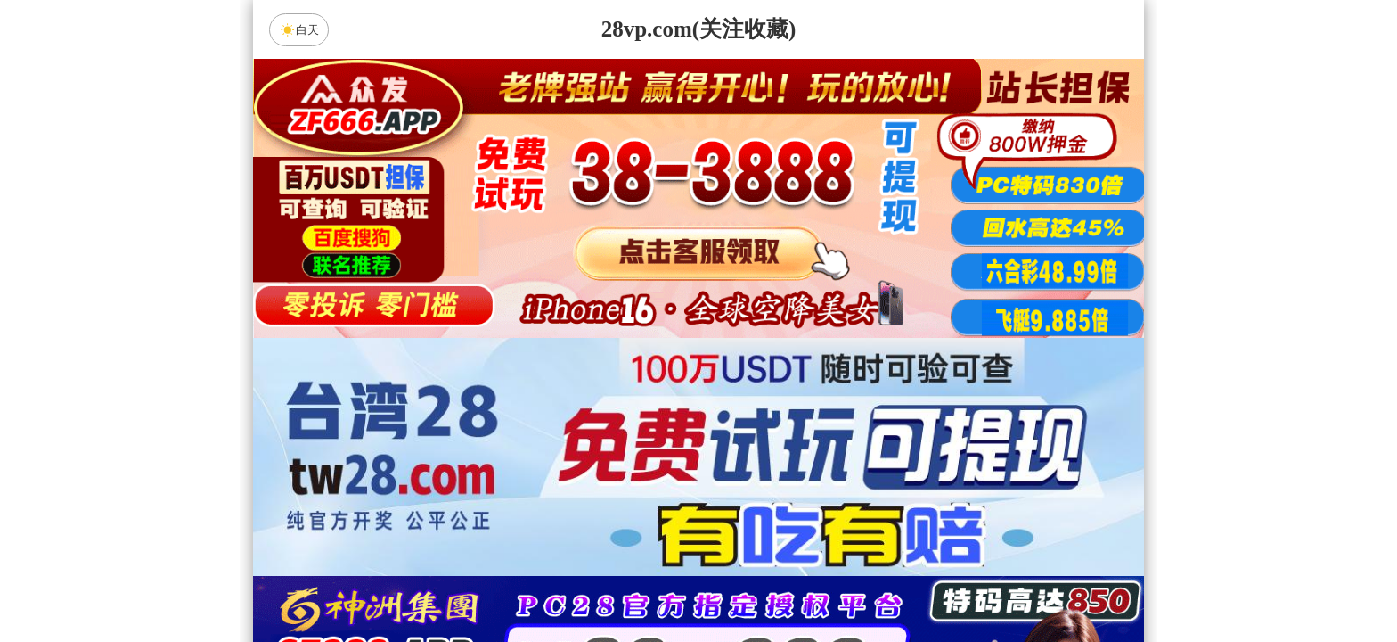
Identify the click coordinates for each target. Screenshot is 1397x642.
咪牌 (823, 518)
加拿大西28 (642, 597)
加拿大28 (529, 597)
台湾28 (755, 597)
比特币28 (867, 597)
